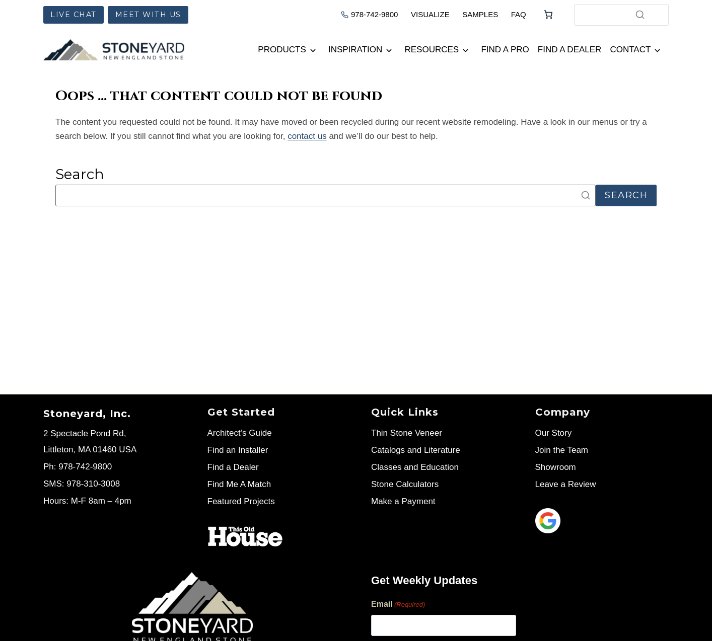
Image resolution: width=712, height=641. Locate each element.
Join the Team (562, 450)
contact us (307, 136)
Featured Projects (241, 501)
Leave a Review (565, 484)
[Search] (640, 15)
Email (398, 605)
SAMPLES (480, 14)
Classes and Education (415, 467)
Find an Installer (237, 450)
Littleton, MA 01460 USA (89, 449)
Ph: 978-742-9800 (77, 466)
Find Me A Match (239, 484)
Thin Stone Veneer (406, 433)
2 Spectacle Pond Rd (83, 433)
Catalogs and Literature (415, 450)
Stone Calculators (405, 484)
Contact (630, 49)
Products (282, 49)
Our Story (553, 433)
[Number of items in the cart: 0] (548, 14)
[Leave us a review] (602, 520)
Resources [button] (432, 49)
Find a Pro (505, 49)
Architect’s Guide (239, 433)
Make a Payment (403, 501)
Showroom (555, 467)
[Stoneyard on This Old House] (245, 536)
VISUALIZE (430, 14)
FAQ (518, 14)
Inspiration (355, 49)
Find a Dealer (570, 49)
